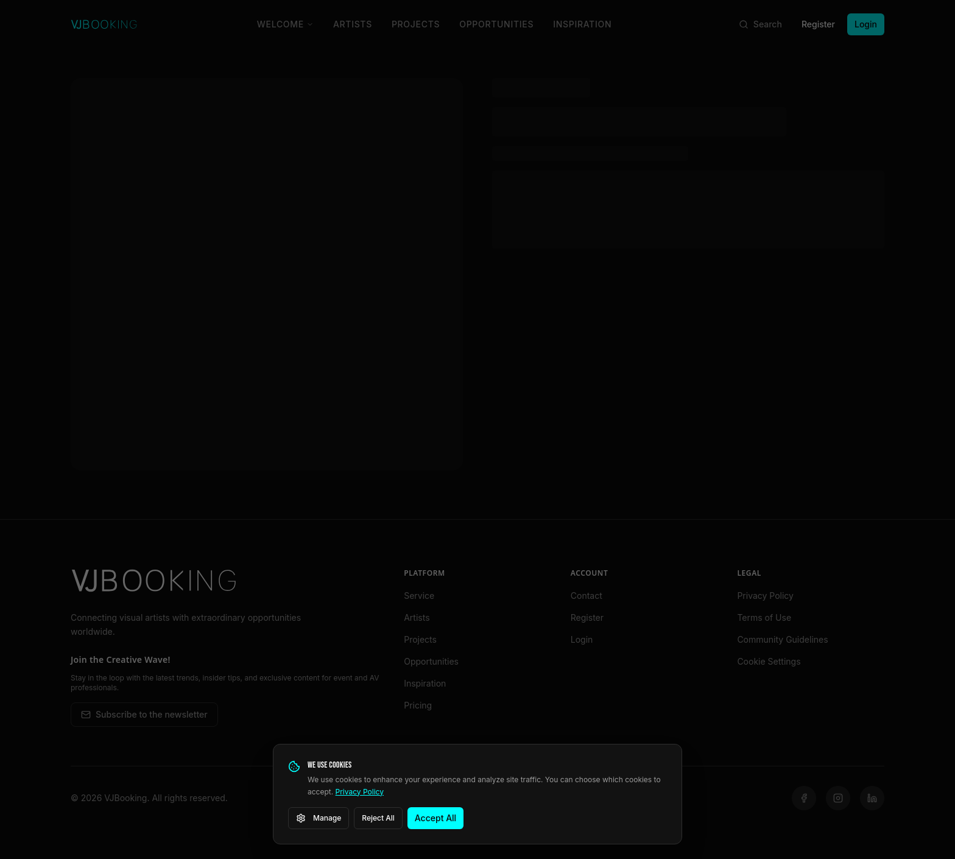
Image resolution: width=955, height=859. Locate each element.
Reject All (378, 817)
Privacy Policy (360, 791)
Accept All (435, 818)
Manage (318, 818)
